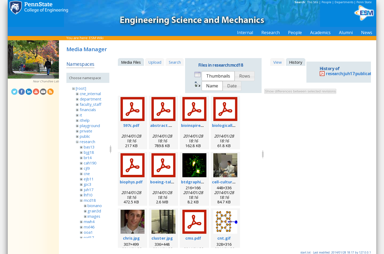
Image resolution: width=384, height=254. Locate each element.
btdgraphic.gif (195, 181)
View (277, 62)
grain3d (94, 210)
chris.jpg (131, 238)
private (86, 131)
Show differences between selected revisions (300, 91)
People (326, 2)
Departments (344, 2)
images (93, 216)
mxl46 (89, 226)
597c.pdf (131, 125)
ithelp (85, 120)
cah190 (90, 163)
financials (88, 109)
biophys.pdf (131, 181)
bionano (94, 205)
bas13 (89, 147)
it (81, 115)
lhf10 (88, 194)
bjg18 (89, 152)
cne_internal (90, 93)
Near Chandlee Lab (46, 81)
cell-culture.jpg (227, 181)
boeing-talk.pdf (165, 181)
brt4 (87, 157)
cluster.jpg (162, 238)
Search (175, 62)
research (87, 141)
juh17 (88, 189)
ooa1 (88, 232)
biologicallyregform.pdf (235, 125)
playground (90, 125)
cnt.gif (224, 238)
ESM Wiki (96, 37)
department (90, 99)
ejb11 (89, 179)
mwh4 (89, 221)
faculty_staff (90, 104)
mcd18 (90, 200)
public (85, 136)
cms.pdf (193, 238)
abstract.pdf (162, 125)
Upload (154, 62)
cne (87, 173)
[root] (81, 88)
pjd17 (89, 237)
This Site (312, 2)
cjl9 (87, 168)
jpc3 (87, 184)
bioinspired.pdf (196, 125)
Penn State (364, 2)
